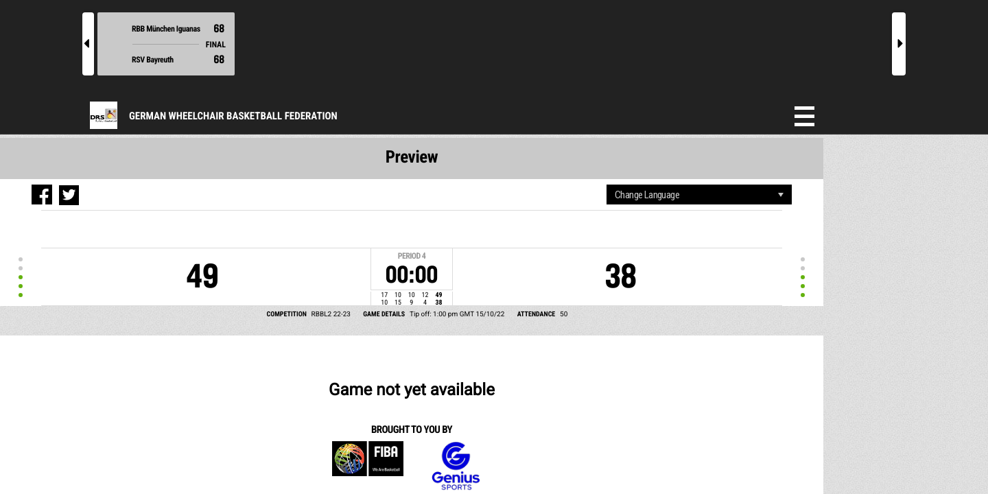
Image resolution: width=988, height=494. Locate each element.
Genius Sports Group (237, 359)
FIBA (156, 359)
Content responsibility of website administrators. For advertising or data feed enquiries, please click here (558, 425)
